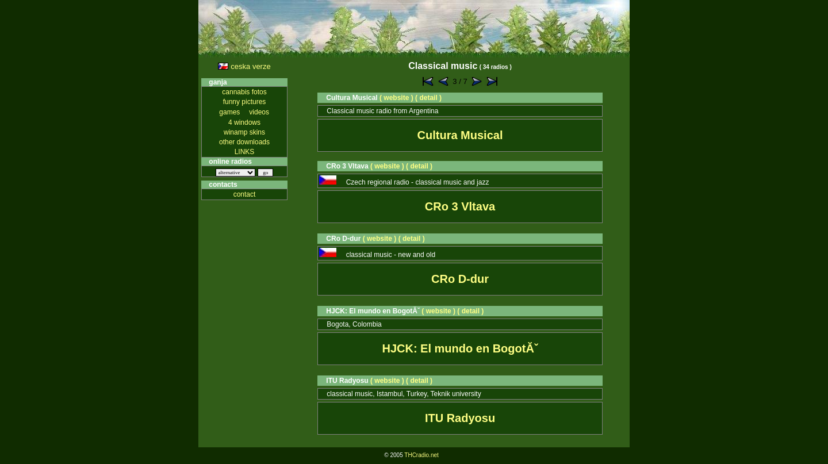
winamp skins (244, 132)
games (229, 112)
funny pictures (244, 102)
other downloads (244, 142)
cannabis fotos (244, 92)
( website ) (396, 98)
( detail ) (428, 98)
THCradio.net (421, 455)
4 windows (244, 122)
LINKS (245, 152)
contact (244, 194)
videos (259, 112)
